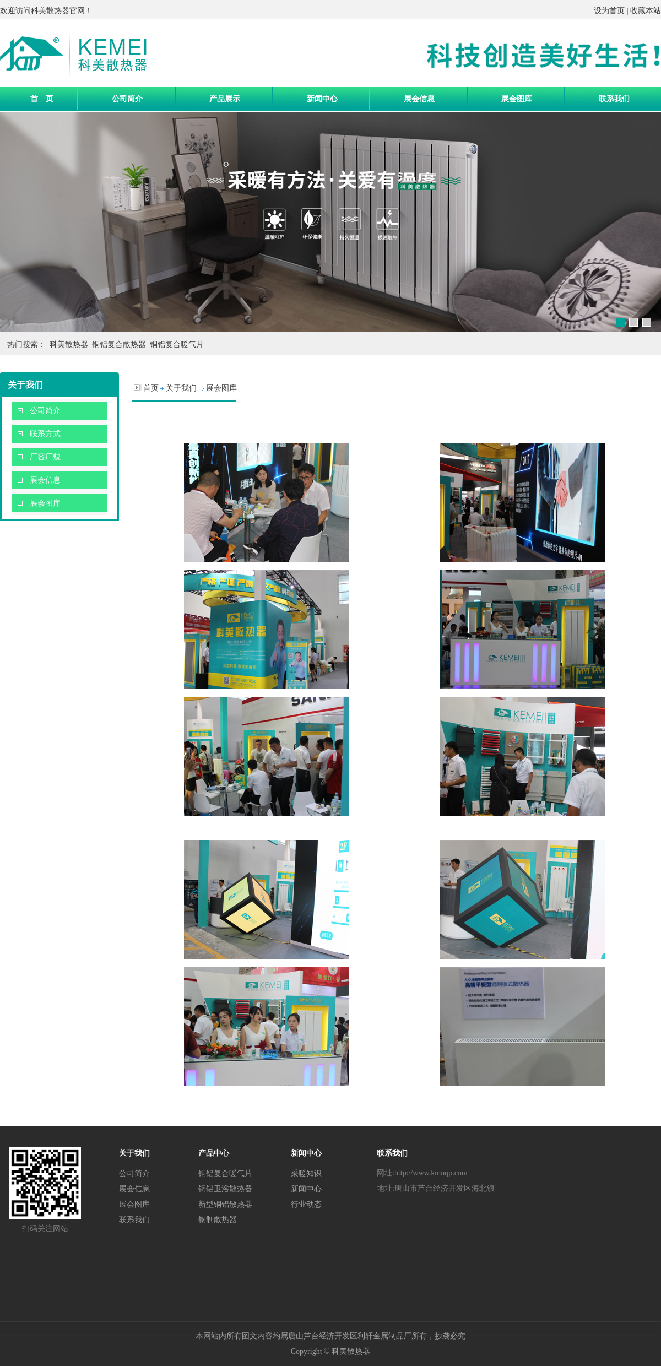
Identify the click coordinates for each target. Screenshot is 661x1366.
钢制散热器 (217, 1219)
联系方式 (45, 434)
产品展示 (224, 98)
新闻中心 (322, 98)
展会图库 (516, 98)
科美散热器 (50, 11)
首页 (151, 388)
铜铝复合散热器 (119, 344)
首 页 (41, 98)
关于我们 (181, 388)
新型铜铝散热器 (225, 1204)
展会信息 (419, 98)
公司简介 (127, 98)
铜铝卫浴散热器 (225, 1188)
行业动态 (306, 1204)
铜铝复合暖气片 (177, 344)
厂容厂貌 (45, 457)
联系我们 (614, 98)
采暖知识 (306, 1173)
